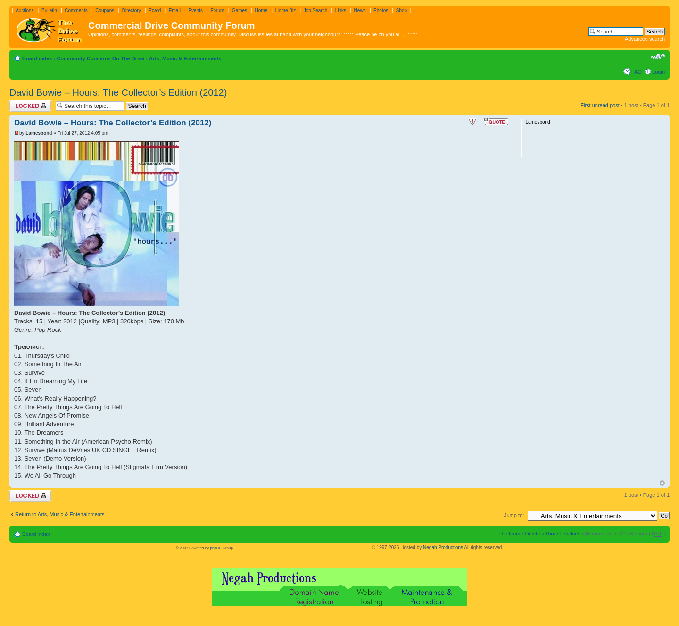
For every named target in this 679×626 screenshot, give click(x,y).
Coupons (104, 10)
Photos (380, 10)
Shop (401, 10)
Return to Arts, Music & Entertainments (60, 514)
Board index (37, 58)
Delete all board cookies (552, 533)
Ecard (155, 10)
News (360, 10)
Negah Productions (443, 547)
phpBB (215, 548)
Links (340, 10)
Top (662, 483)
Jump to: (514, 515)
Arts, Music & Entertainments (185, 58)
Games (239, 10)
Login (658, 71)
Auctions (24, 10)
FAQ (636, 71)
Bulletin (49, 10)
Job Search (316, 10)
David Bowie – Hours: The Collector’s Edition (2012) (118, 92)
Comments (76, 10)
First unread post (600, 105)
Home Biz (285, 10)
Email (175, 10)
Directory (131, 10)
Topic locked (30, 106)
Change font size (658, 56)
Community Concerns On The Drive (100, 58)
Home (261, 10)
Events (195, 10)
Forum (217, 10)
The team (509, 533)
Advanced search (645, 38)
